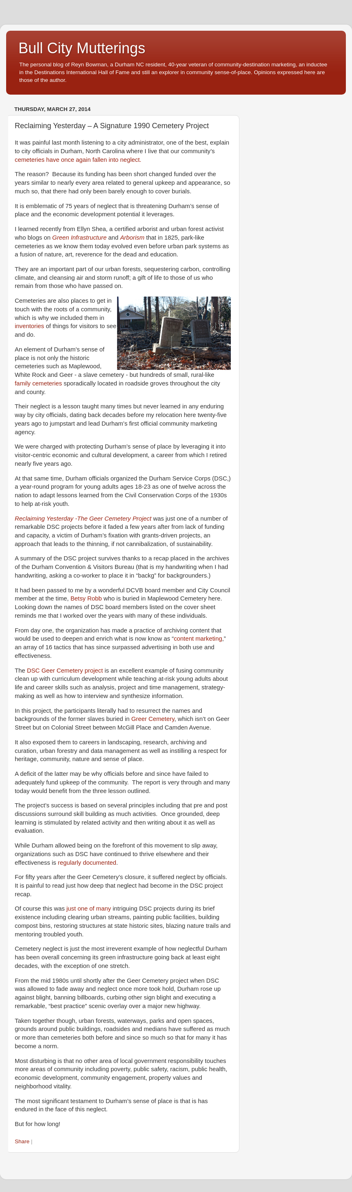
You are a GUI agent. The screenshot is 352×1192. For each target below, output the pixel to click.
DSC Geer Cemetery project (65, 670)
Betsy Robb (86, 598)
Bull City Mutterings (81, 48)
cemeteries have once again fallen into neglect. (78, 159)
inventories (29, 326)
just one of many (88, 908)
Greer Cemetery (152, 719)
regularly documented (87, 862)
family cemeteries (38, 383)
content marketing (198, 638)
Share (22, 1141)
